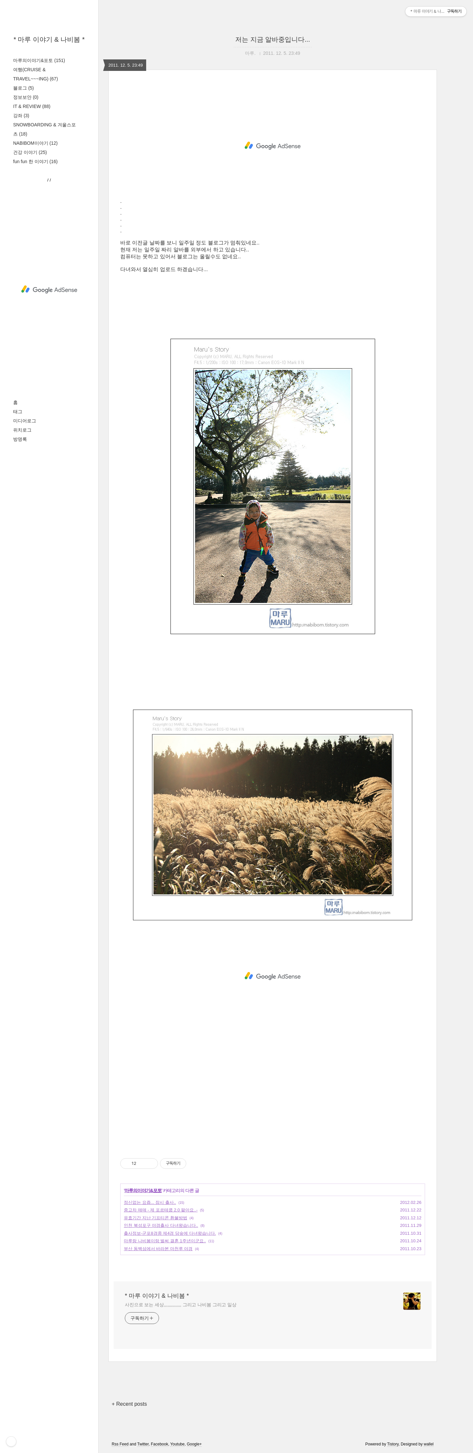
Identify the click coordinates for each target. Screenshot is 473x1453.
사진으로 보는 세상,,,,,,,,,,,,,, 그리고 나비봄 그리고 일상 (180, 1304)
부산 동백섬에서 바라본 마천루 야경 (158, 1248)
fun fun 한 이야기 (35, 161)
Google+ (194, 1444)
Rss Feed (120, 1444)
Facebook (159, 1444)
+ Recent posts (129, 1404)
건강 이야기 (30, 152)
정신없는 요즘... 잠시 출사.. (150, 1202)
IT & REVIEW (31, 106)
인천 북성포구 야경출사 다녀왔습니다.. (161, 1225)
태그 (17, 411)
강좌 (21, 115)
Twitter (143, 1444)
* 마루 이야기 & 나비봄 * (49, 39)
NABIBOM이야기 (35, 143)
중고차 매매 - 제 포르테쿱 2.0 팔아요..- (161, 1209)
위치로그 (22, 430)
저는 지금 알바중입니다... (272, 39)
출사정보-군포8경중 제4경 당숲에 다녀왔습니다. (170, 1233)
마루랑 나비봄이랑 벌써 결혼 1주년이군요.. (165, 1240)
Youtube (177, 1444)
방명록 (20, 439)
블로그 (23, 88)
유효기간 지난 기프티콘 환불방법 (155, 1217)
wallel (429, 1444)
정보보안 (25, 97)
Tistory (393, 1444)
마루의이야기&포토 (39, 60)
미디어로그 (24, 420)
